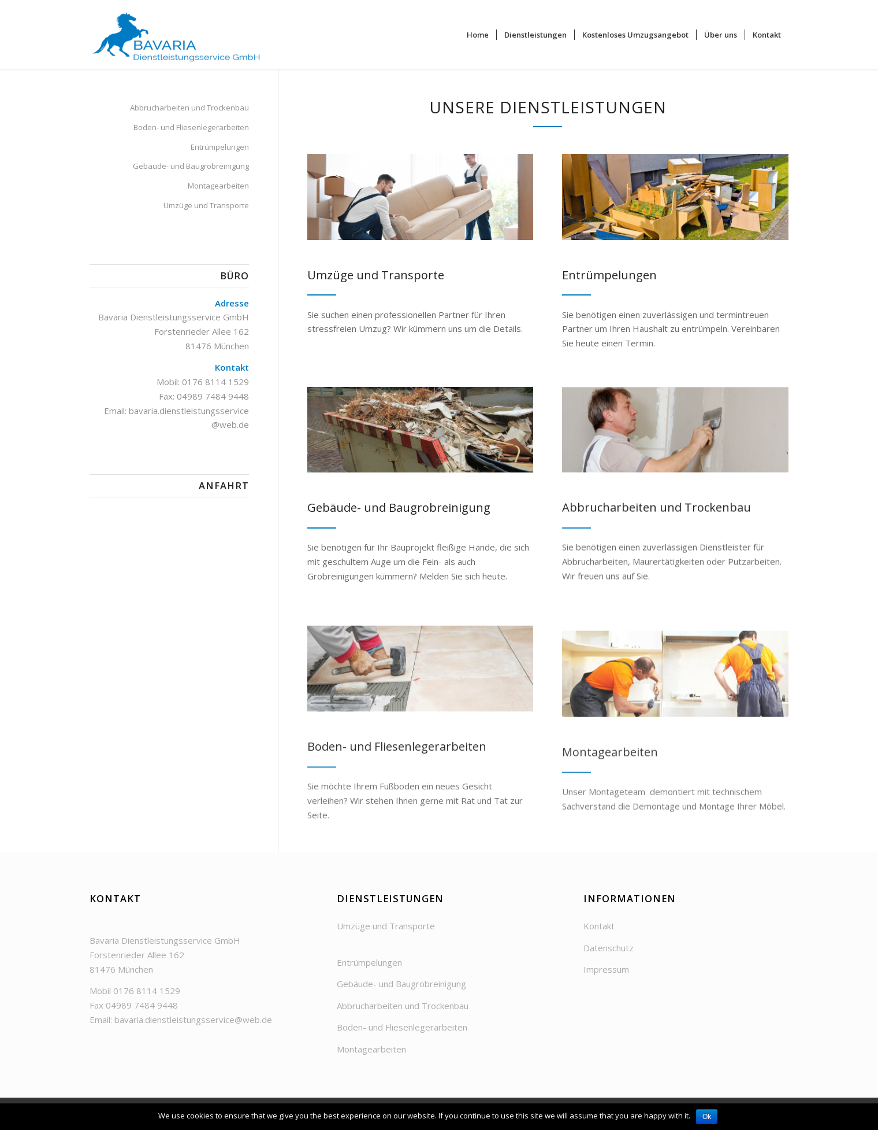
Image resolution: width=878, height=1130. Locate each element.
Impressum (606, 969)
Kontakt (599, 926)
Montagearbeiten (218, 185)
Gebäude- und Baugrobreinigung (191, 166)
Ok (706, 1117)
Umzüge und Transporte (206, 205)
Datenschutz (608, 948)
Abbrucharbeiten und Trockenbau (189, 107)
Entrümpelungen (220, 147)
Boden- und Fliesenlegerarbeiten (191, 127)
